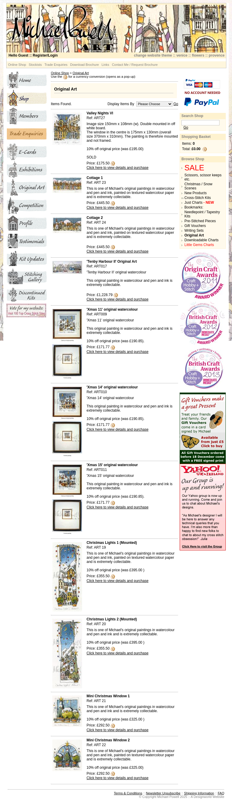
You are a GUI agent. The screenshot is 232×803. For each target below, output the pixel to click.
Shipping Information (199, 793)
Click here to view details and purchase (117, 168)
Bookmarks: (193, 207)
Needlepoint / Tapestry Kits (202, 214)
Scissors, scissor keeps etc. (203, 177)
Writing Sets (193, 230)
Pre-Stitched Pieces (200, 221)
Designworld (203, 797)
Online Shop (17, 64)
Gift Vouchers (195, 226)
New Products (195, 193)
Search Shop (192, 116)
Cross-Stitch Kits (197, 198)
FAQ (221, 793)
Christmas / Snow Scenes (198, 186)
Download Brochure (84, 64)
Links (105, 64)
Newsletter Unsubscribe (163, 793)
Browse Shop (192, 159)
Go (175, 104)
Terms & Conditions (128, 793)
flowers (198, 55)
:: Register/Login (33, 55)
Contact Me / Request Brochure (135, 64)
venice (181, 55)
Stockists (35, 64)
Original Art (81, 73)
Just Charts (199, 202)
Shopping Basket (196, 137)
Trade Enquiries (56, 64)
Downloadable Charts (201, 240)
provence (217, 55)
